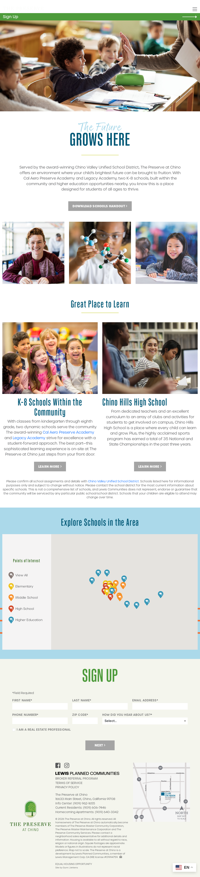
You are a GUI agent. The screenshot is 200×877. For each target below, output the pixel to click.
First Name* (22, 700)
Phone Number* (25, 715)
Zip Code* (80, 715)
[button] (109, 587)
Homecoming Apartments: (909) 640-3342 (86, 812)
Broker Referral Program (76, 778)
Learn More (50, 466)
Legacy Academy (29, 438)
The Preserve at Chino (71, 794)
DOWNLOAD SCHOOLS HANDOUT (99, 206)
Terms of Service (68, 783)
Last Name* (81, 700)
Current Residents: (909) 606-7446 (80, 807)
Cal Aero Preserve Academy (68, 432)
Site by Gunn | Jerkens (66, 867)
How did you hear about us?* (127, 715)
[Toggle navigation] (195, 9)
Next (100, 745)
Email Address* (145, 700)
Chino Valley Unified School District (113, 481)
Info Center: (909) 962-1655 (75, 803)
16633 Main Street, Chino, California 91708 (85, 799)
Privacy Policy (67, 787)
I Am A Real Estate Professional (44, 729)
